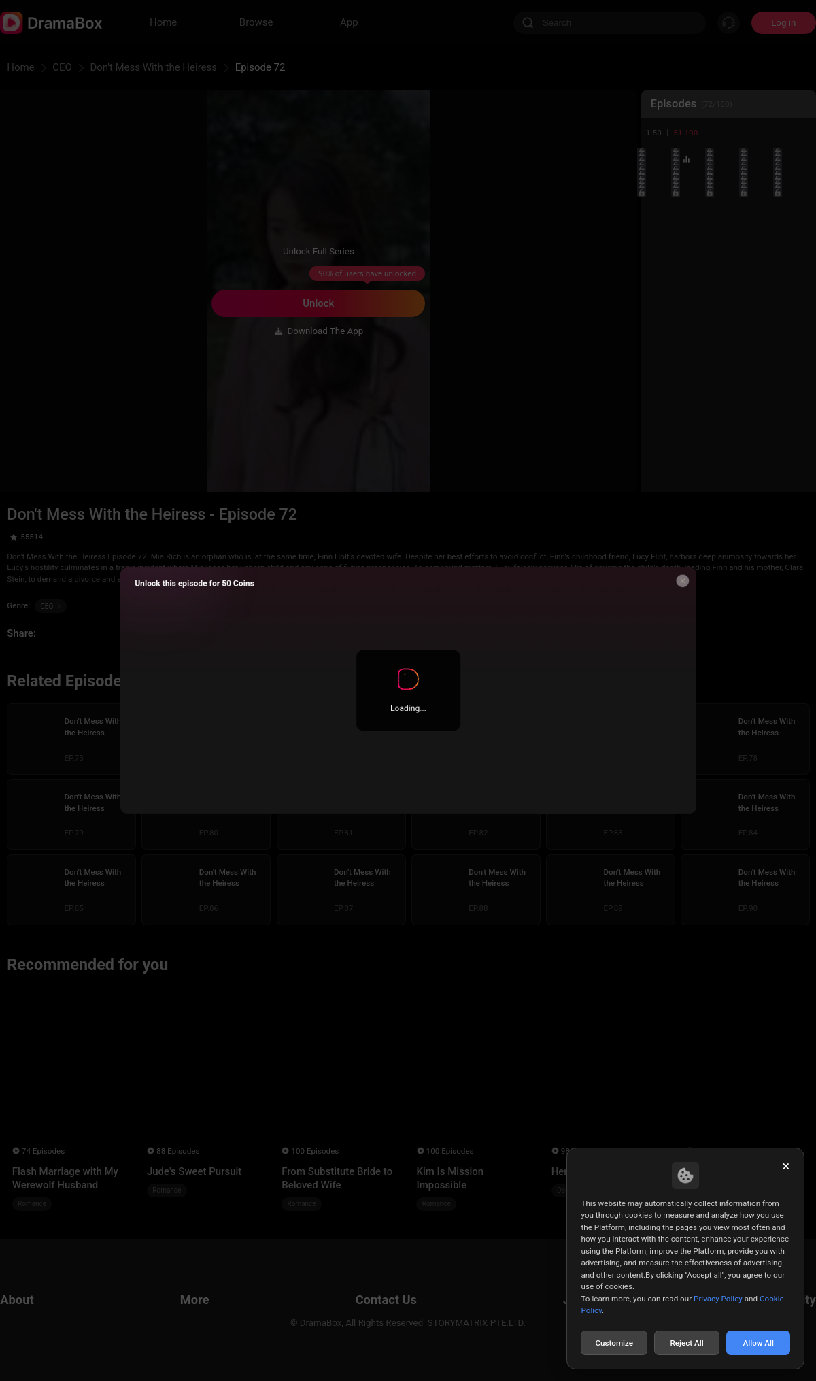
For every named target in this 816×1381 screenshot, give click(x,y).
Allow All (759, 1343)
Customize (614, 1343)
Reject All (686, 1343)
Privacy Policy (718, 1298)
